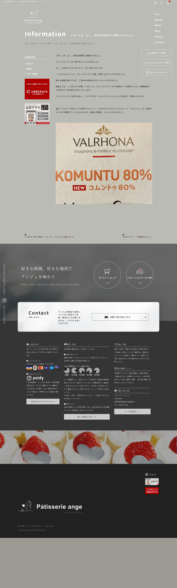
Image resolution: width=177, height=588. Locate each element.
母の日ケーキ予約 (156, 52)
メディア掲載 (31, 73)
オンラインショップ (156, 72)
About (158, 19)
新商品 (29, 68)
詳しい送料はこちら (86, 417)
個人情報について (24, 576)
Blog (157, 31)
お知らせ (30, 63)
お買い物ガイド (37, 576)
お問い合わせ (50, 576)
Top (157, 14)
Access (159, 36)
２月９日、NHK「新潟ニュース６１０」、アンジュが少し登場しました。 (51, 237)
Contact (160, 42)
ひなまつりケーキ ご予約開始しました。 (136, 237)
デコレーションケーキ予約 (156, 62)
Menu (158, 25)
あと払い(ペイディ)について (43, 401)
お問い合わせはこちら (120, 316)
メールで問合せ (132, 411)
